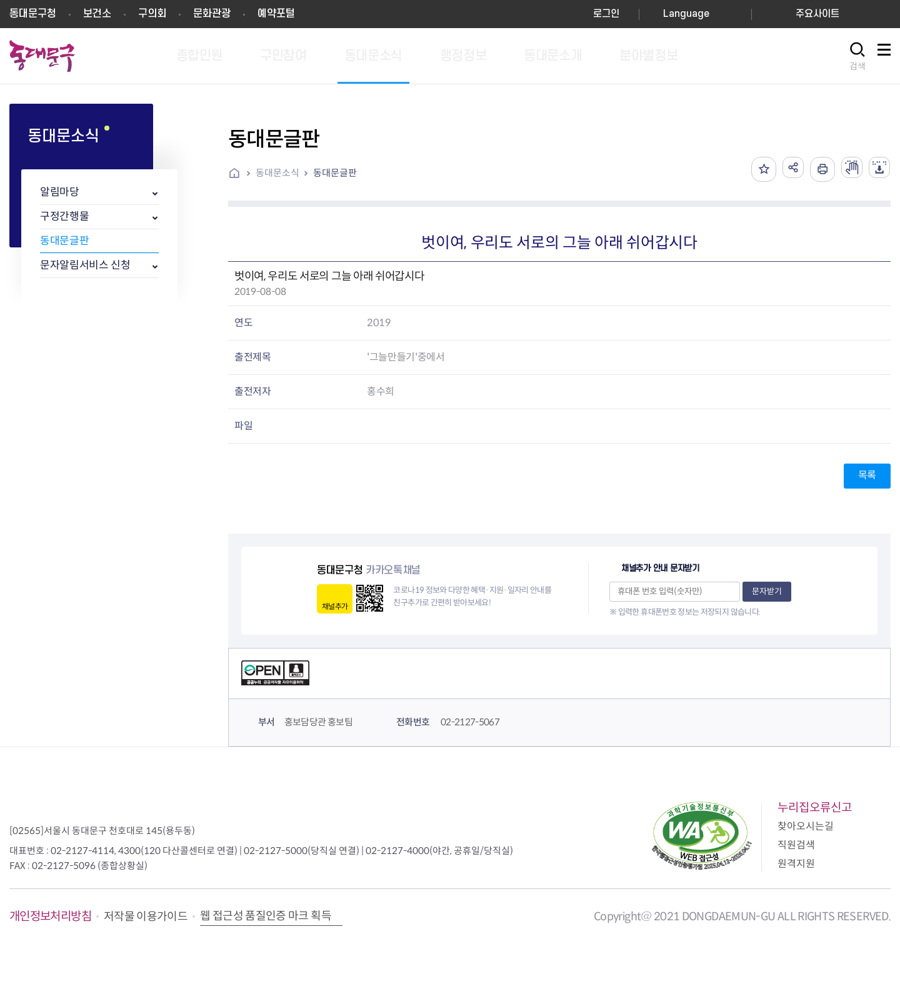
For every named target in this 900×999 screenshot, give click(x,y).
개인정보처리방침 (50, 916)
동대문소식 (277, 173)
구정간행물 (64, 216)
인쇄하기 (815, 169)
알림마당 (59, 192)
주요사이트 (817, 14)
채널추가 (335, 606)
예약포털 (276, 13)
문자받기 (767, 591)
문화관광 (212, 13)
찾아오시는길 (806, 826)
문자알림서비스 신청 (85, 265)
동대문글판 (64, 240)
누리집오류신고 (815, 807)
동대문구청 (32, 13)
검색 (857, 66)
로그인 (606, 14)
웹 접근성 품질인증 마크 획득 (265, 916)
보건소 (97, 13)
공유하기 (783, 169)
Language (686, 14)
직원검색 (796, 845)
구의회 (152, 13)
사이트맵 (884, 56)
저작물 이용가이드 (146, 916)
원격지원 (796, 863)
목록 (867, 475)
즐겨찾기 (752, 169)
